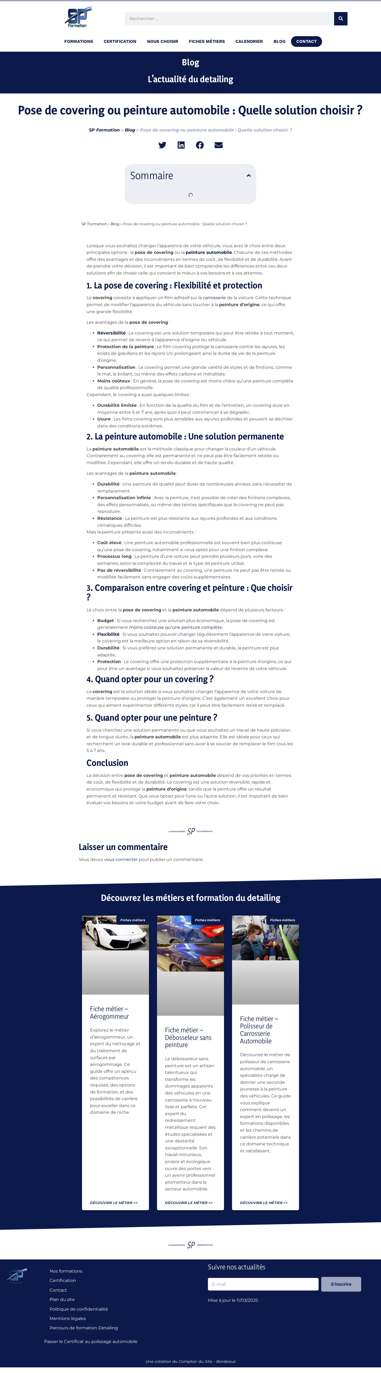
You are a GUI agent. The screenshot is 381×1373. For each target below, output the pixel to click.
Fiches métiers (207, 41)
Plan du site (62, 1299)
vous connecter (121, 859)
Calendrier (249, 41)
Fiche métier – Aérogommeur (109, 1012)
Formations (78, 41)
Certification (120, 41)
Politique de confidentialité (79, 1309)
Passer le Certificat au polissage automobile (92, 1341)
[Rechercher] (341, 18)
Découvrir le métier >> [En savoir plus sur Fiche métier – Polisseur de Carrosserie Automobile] (264, 1203)
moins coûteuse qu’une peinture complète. (176, 627)
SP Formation (104, 130)
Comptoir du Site (195, 1361)
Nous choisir (162, 41)
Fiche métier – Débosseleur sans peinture (188, 1037)
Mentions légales (68, 1318)
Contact (306, 41)
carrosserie (214, 297)
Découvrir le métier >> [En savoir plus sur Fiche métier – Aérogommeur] (114, 1203)
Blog (280, 41)
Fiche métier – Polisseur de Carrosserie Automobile (259, 1030)
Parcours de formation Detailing (84, 1328)
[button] (162, 145)
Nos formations (66, 1271)
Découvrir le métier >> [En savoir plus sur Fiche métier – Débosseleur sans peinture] (189, 1203)
